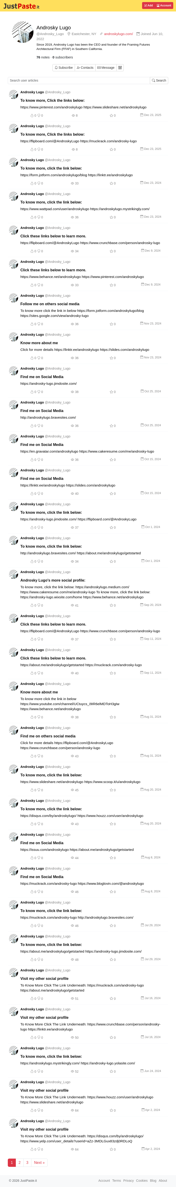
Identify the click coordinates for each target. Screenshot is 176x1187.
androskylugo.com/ (118, 34)
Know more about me (39, 343)
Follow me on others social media (50, 304)
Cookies (142, 1180)
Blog (153, 1180)
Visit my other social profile (44, 978)
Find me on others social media (48, 736)
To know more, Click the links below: (52, 100)
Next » (39, 1163)
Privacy (128, 1180)
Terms (116, 1180)
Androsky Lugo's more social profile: (52, 580)
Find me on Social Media (41, 377)
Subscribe (64, 67)
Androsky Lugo (53, 27)
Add (148, 5)
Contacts (85, 67)
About (163, 1180)
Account (164, 5)
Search (159, 80)
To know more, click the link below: (51, 168)
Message (106, 67)
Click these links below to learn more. (53, 236)
